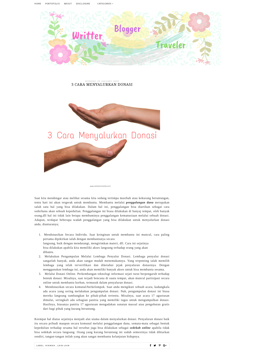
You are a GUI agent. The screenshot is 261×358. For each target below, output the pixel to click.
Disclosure (83, 3)
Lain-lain (63, 345)
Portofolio (52, 3)
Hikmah (50, 345)
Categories (105, 3)
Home (37, 3)
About (68, 3)
